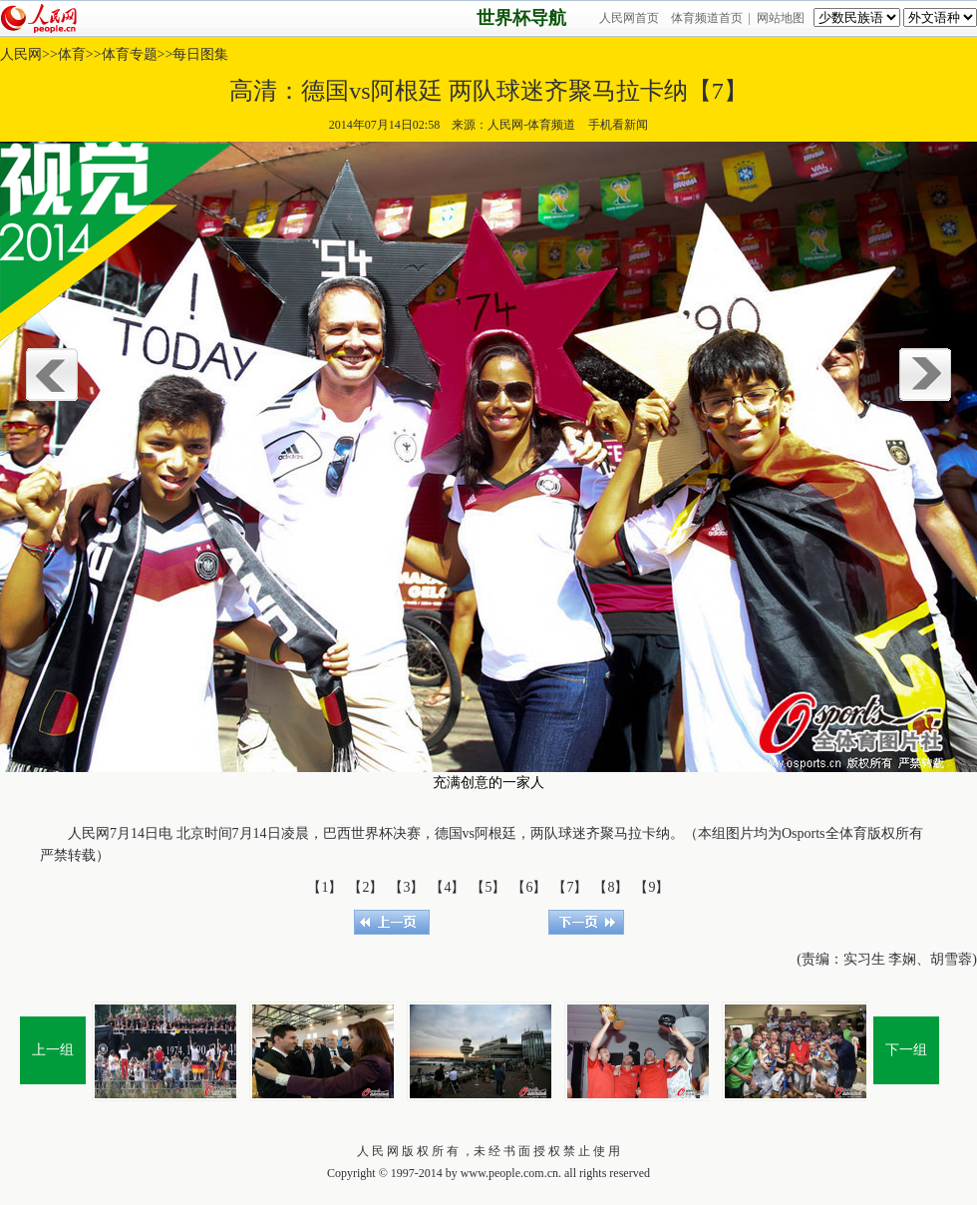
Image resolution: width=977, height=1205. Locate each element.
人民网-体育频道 (531, 125)
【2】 (365, 887)
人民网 (21, 54)
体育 (72, 54)
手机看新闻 (617, 125)
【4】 (447, 887)
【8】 (610, 887)
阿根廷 (495, 833)
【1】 (324, 887)
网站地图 (781, 18)
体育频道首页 (707, 18)
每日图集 (200, 54)
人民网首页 (629, 18)
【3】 (406, 887)
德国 (449, 833)
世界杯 (372, 833)
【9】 (651, 887)
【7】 (569, 887)
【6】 (528, 887)
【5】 (488, 887)
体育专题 (130, 54)
